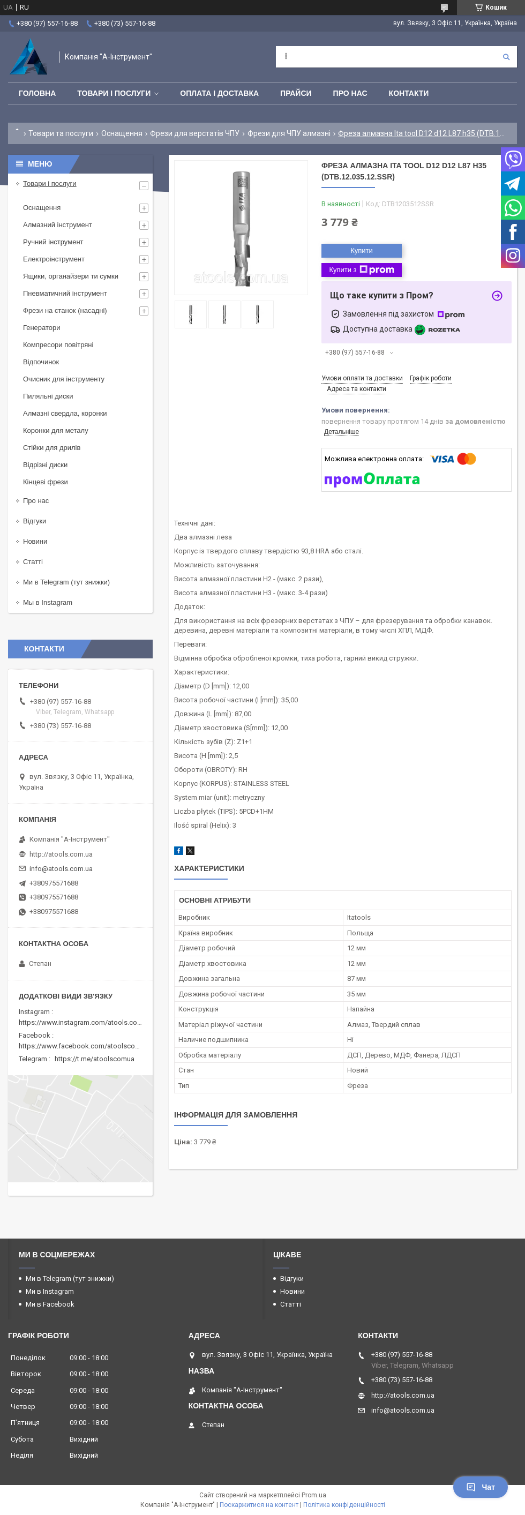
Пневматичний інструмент (65, 293)
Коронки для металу (55, 430)
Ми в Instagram (50, 1291)
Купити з (361, 270)
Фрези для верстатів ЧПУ (194, 133)
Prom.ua (314, 1495)
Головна (37, 93)
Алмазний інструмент (57, 225)
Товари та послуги (60, 133)
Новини (35, 541)
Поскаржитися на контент (259, 1505)
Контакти (409, 93)
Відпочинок (41, 362)
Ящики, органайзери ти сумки (70, 276)
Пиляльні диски (48, 396)
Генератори (42, 328)
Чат (480, 1487)
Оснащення (121, 133)
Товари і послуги (114, 93)
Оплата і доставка (219, 93)
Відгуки (34, 521)
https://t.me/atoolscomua (94, 1059)
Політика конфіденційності (344, 1505)
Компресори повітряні (58, 345)
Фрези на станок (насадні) (65, 310)
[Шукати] (506, 57)
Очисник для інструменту (63, 379)
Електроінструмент (54, 259)
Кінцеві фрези (45, 482)
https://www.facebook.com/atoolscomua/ (85, 1046)
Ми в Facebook (50, 1304)
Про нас (350, 93)
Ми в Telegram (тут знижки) (66, 582)
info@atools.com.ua (61, 869)
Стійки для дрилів (51, 448)
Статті (33, 562)
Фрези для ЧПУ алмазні (289, 133)
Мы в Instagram (47, 602)
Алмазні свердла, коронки (65, 413)
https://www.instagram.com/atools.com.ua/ (87, 1022)
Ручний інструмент (53, 242)
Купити (361, 250)
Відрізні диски (45, 465)
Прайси (296, 93)
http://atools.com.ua (61, 854)
